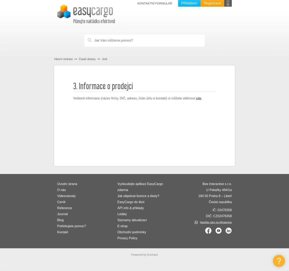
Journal (62, 214)
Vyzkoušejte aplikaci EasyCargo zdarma (140, 187)
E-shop (122, 226)
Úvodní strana (67, 184)
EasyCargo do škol (130, 202)
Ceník (61, 202)
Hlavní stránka (63, 59)
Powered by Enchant (144, 254)
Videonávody (66, 196)
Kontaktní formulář (154, 3)
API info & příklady (130, 208)
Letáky (122, 214)
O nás (61, 190)
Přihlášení (189, 3)
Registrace (212, 3)
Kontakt (62, 232)
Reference (64, 208)
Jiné (104, 59)
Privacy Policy (127, 238)
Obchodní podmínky (131, 232)
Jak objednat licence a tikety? (138, 196)
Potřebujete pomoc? (71, 226)
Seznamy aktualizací (132, 220)
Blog (60, 220)
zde (198, 98)
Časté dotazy (87, 59)
